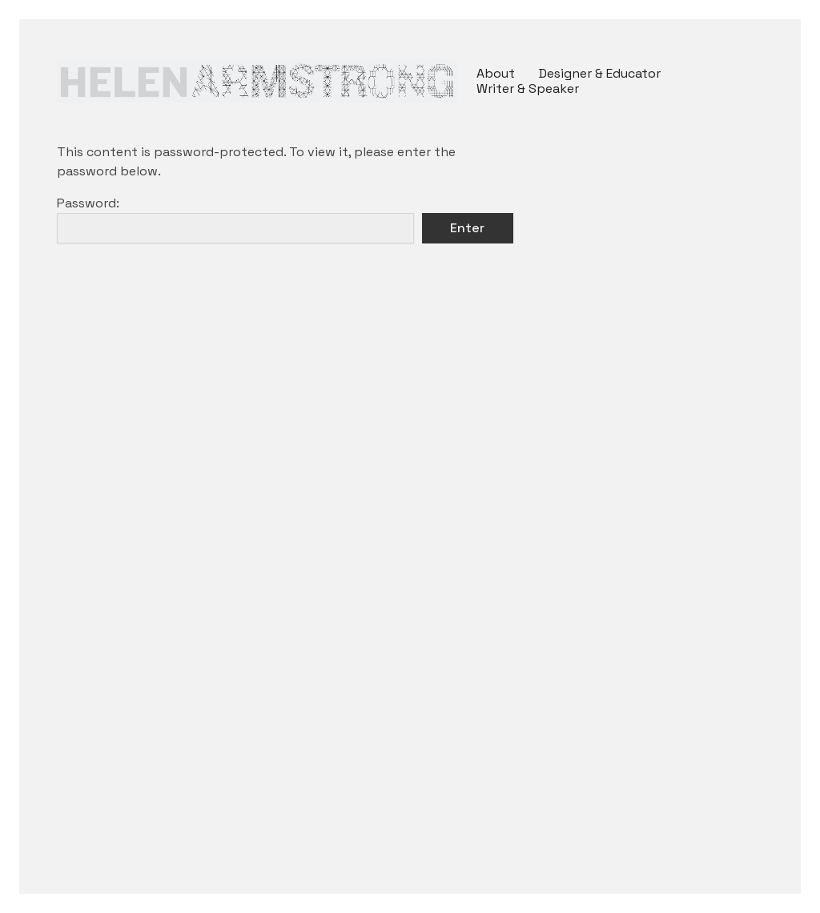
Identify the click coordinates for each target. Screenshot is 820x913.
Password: (235, 219)
